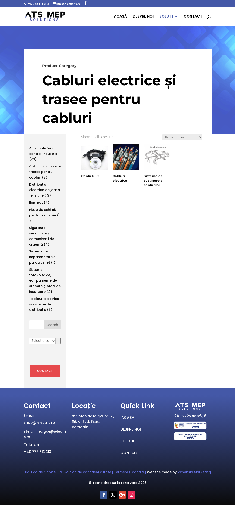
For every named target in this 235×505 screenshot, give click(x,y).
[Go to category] (58, 341)
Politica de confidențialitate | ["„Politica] (89, 472)
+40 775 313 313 (38, 4)
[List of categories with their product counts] (42, 341)
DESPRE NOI (143, 17)
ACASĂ (120, 17)
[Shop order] (182, 137)
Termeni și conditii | (130, 472)
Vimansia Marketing (194, 472)
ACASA (127, 417)
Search (52, 325)
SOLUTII (166, 17)
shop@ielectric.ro (39, 422)
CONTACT (193, 17)
